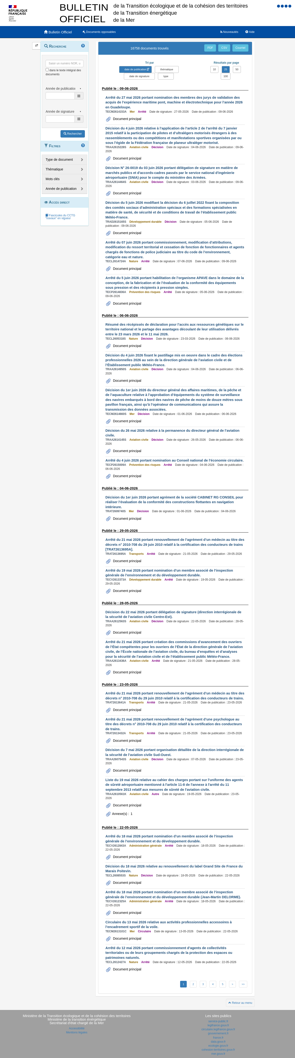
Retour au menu (240, 1003)
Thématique (54, 169)
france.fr (218, 1037)
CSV (224, 47)
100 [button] (225, 76)
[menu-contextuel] (47, 69)
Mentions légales (76, 1032)
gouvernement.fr (218, 1033)
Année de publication (61, 189)
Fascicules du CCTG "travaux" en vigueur (60, 217)
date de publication (135, 69)
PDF (210, 47)
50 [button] (236, 69)
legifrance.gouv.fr (218, 1025)
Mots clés (53, 179)
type (165, 76)
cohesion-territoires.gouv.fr (218, 1049)
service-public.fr (218, 1021)
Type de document (59, 159)
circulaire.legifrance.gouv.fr (218, 1029)
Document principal (126, 119)
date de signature (139, 76)
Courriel (240, 47)
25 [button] (225, 69)
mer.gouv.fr (218, 1053)
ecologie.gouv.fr (218, 1045)
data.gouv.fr (218, 1041)
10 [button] (214, 69)
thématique (166, 69)
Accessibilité (76, 1028)
